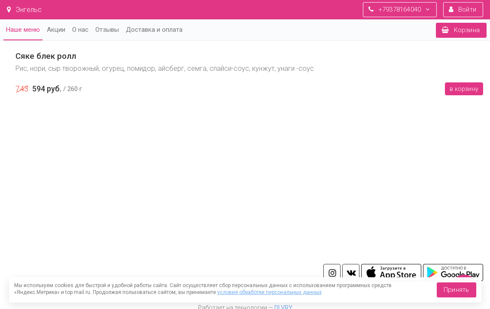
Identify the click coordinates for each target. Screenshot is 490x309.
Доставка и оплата (154, 29)
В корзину (464, 88)
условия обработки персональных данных (269, 292)
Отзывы (107, 29)
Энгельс (24, 10)
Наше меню (23, 29)
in (332, 272)
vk (350, 272)
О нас (80, 29)
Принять (456, 290)
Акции (56, 29)
